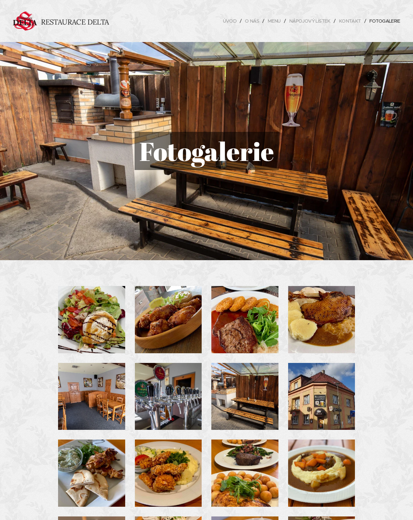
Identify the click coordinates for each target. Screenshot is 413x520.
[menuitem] (223, 21)
